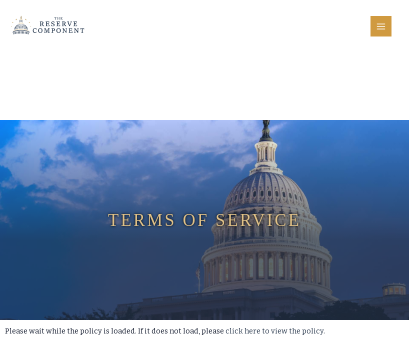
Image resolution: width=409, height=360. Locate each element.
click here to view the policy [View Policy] (275, 331)
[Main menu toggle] (381, 26)
